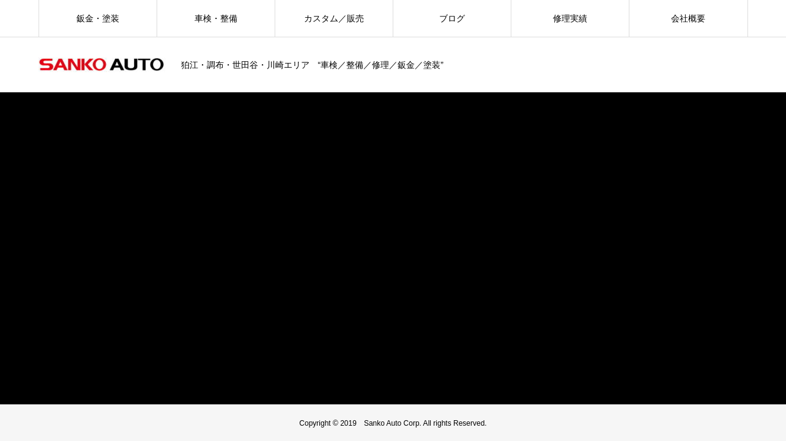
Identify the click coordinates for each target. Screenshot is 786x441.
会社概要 (688, 18)
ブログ (452, 18)
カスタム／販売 (334, 18)
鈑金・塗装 (97, 18)
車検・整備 (216, 18)
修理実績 (570, 18)
